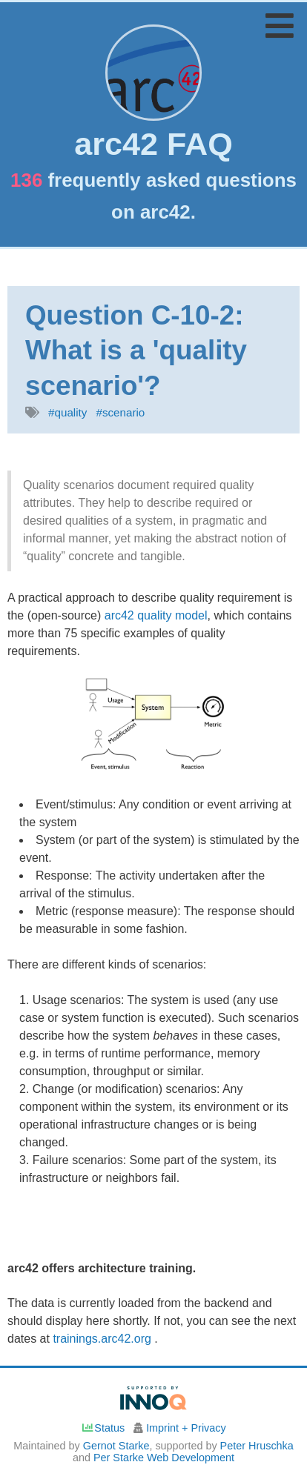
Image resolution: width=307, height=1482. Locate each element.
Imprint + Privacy (186, 1428)
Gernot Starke (116, 1446)
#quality (67, 412)
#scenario (120, 412)
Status (103, 1428)
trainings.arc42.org (103, 1338)
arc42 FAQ (153, 144)
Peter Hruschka (257, 1446)
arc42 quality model (156, 615)
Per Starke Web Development (163, 1457)
